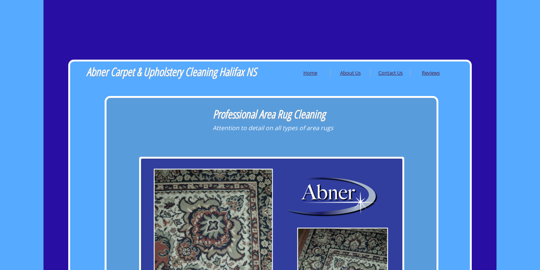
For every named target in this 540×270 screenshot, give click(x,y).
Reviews (431, 72)
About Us (350, 72)
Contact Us (390, 72)
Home (310, 72)
